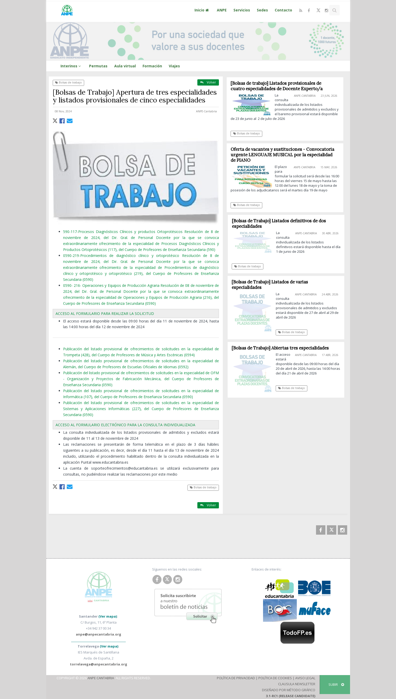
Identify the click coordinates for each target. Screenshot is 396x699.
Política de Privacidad (236, 678)
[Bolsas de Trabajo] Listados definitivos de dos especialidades (281, 223)
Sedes (262, 10)
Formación (152, 65)
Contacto (283, 10)
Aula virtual (125, 65)
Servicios (241, 10)
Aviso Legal (305, 678)
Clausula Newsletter (296, 684)
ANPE (222, 10)
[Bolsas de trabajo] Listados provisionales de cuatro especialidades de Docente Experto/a (277, 86)
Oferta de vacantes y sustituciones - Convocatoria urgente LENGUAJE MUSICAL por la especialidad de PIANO (282, 154)
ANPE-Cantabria (206, 111)
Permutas (98, 65)
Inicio (202, 10)
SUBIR (336, 684)
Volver (208, 82)
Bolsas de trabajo (68, 82)
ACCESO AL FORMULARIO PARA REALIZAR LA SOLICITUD (105, 313)
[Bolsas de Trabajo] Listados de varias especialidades (271, 284)
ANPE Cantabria (101, 678)
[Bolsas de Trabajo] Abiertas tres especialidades (282, 348)
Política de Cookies (275, 678)
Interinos (71, 65)
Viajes (174, 65)
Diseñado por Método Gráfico (288, 690)
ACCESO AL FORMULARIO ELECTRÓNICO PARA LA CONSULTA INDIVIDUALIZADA (125, 424)
